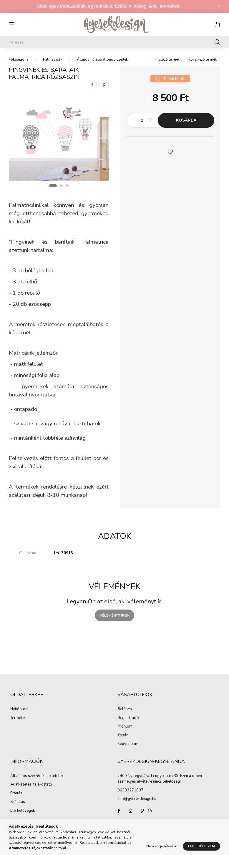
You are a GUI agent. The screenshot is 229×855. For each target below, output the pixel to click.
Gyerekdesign (119, 811)
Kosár (122, 735)
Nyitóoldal (19, 709)
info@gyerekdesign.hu (136, 798)
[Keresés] (114, 42)
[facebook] (92, 85)
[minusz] (134, 120)
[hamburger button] (12, 24)
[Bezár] (218, 6)
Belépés (124, 709)
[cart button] (217, 24)
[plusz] (150, 120)
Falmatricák (52, 59)
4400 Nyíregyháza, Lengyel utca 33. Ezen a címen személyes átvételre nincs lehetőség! (159, 778)
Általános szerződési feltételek (36, 776)
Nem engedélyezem (162, 846)
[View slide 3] (67, 185)
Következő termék (202, 59)
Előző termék (169, 59)
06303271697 (130, 790)
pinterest (142, 811)
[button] (170, 151)
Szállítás (17, 802)
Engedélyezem (201, 846)
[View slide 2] (61, 185)
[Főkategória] (19, 59)
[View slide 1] (53, 185)
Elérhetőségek (22, 810)
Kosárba (186, 120)
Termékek (18, 718)
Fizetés (16, 793)
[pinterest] (104, 85)
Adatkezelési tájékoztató (31, 784)
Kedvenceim (127, 744)
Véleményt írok (114, 615)
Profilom (124, 726)
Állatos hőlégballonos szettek (102, 59)
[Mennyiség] (142, 120)
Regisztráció (128, 718)
